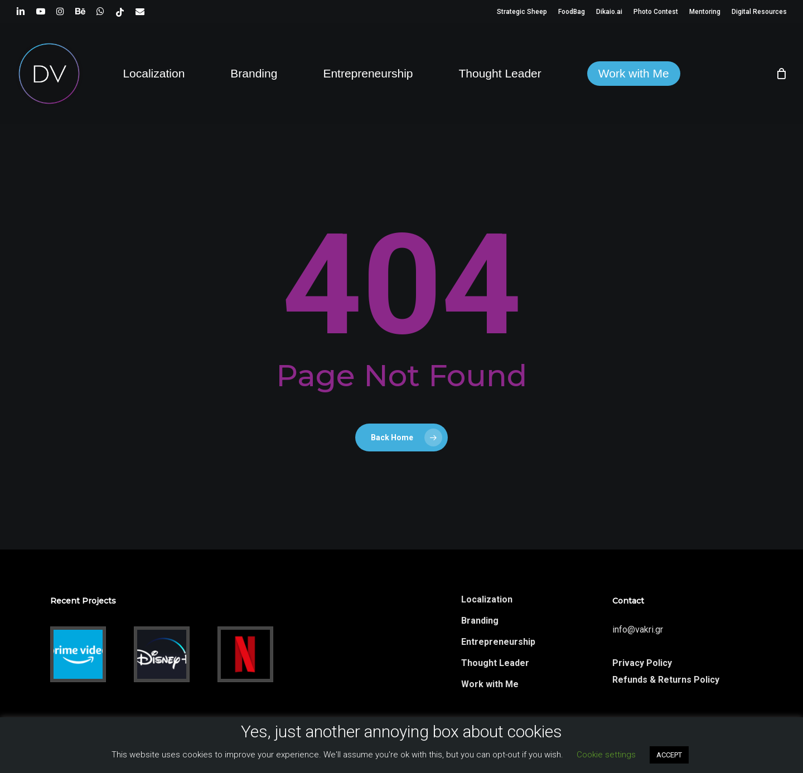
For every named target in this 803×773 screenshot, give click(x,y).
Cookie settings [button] (606, 755)
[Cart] (781, 73)
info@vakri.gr (637, 629)
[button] (782, 6)
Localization (486, 599)
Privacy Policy (642, 663)
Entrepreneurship (498, 641)
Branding (480, 620)
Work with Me (490, 684)
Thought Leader (495, 663)
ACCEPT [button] (669, 755)
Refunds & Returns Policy (665, 679)
